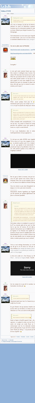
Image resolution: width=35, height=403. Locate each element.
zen (5, 200)
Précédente (23, 336)
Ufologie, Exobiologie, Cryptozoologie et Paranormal (12, 341)
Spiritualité (11, 340)
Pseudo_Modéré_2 (5, 44)
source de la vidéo (23, 169)
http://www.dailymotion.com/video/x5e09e (21, 53)
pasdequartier (5, 175)
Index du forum (4, 340)
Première (18, 336)
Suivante (27, 336)
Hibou (5, 15)
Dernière (32, 336)
